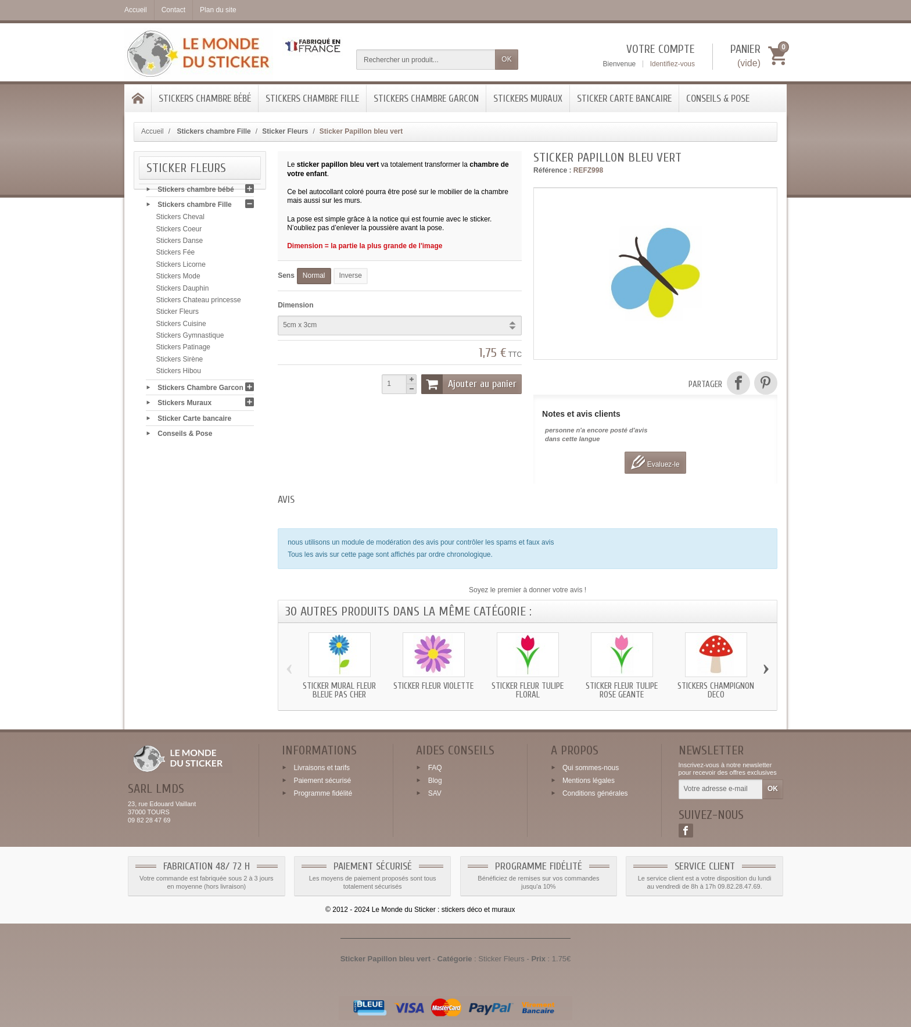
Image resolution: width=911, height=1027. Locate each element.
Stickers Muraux (527, 98)
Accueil (152, 131)
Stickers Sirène (179, 361)
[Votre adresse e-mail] (721, 789)
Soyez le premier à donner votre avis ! (527, 590)
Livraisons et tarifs (321, 768)
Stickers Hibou (178, 374)
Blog (435, 780)
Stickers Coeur (179, 231)
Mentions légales (588, 780)
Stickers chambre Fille (312, 98)
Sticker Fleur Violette (433, 686)
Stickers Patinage (183, 350)
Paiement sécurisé (322, 780)
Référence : (552, 170)
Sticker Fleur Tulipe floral (528, 690)
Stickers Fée (175, 255)
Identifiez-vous (672, 63)
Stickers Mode (178, 279)
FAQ (435, 768)
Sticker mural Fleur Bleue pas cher (339, 690)
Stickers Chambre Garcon (426, 98)
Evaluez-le (655, 462)
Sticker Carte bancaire (624, 98)
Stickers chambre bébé (205, 98)
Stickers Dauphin (182, 291)
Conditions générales (595, 793)
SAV (435, 793)
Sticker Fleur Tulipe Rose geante (622, 690)
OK (506, 59)
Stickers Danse (179, 243)
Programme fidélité (322, 793)
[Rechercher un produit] (426, 59)
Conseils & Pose (717, 98)
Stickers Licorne (181, 267)
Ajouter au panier (469, 384)
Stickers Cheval (180, 220)
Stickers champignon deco (715, 690)
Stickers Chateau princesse (198, 302)
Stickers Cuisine (181, 326)
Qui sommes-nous (590, 768)
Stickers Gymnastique (190, 338)
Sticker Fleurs (177, 314)
